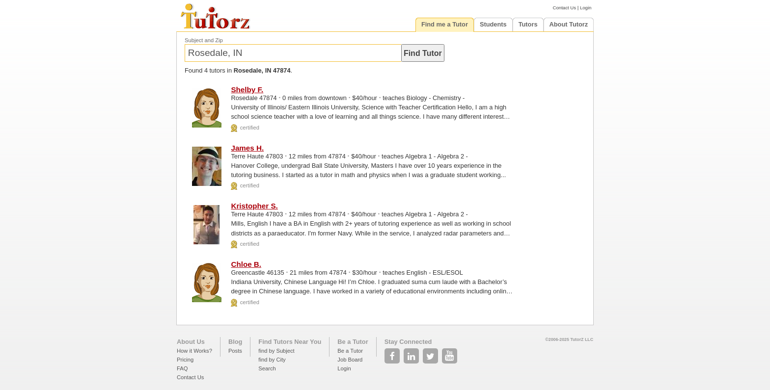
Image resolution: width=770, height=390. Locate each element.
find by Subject (276, 351)
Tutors (528, 24)
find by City (271, 360)
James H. (247, 148)
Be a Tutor (352, 341)
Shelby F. (247, 89)
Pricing (185, 360)
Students (493, 24)
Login (585, 7)
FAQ (182, 368)
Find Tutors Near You (289, 341)
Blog (235, 341)
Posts (235, 351)
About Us (191, 341)
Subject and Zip (204, 40)
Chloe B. (246, 264)
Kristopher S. (254, 206)
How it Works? (194, 351)
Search (266, 368)
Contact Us (564, 7)
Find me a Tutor (444, 24)
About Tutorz (569, 24)
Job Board (349, 360)
